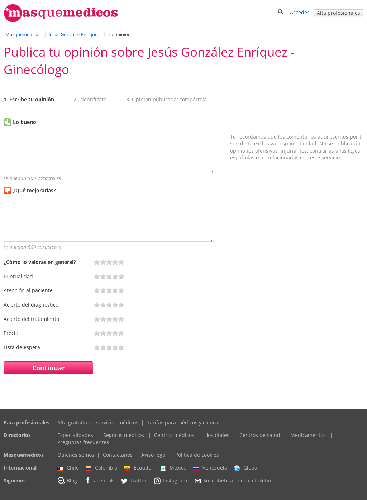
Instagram (170, 480)
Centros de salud (259, 435)
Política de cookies (197, 454)
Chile (68, 467)
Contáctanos (118, 454)
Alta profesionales (338, 12)
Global (246, 467)
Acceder (299, 12)
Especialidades (75, 435)
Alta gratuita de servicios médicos (97, 422)
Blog (67, 480)
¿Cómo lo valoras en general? (40, 262)
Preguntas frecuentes (83, 442)
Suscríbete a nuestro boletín (232, 480)
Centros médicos (174, 435)
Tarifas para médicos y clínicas (184, 422)
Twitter (133, 480)
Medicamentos (308, 435)
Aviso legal (154, 454)
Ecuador (138, 467)
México (173, 467)
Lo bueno (24, 122)
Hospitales (216, 435)
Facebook (99, 480)
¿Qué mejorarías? (34, 190)
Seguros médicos (123, 435)
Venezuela (210, 467)
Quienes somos (75, 454)
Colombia (102, 467)
